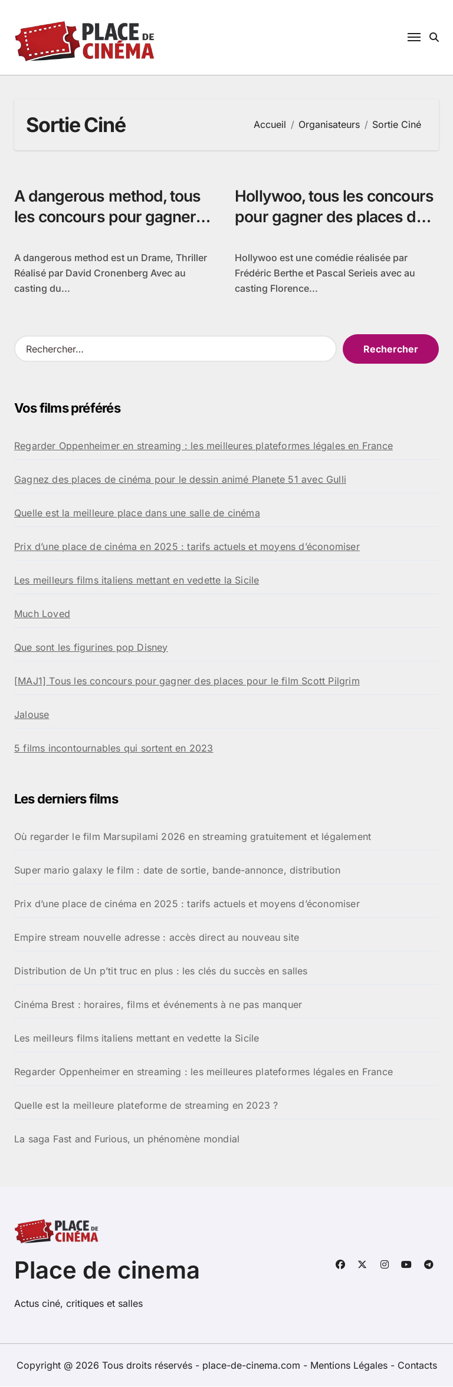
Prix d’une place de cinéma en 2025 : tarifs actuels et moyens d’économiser (187, 547)
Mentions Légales (350, 1366)
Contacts (417, 1366)
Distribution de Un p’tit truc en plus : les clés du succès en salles (161, 971)
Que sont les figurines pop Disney (91, 648)
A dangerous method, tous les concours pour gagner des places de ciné (110, 216)
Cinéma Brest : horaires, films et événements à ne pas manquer (158, 1005)
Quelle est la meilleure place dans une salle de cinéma (137, 513)
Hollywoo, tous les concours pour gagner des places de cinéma (336, 216)
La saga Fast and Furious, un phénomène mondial (126, 1139)
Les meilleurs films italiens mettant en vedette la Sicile (136, 581)
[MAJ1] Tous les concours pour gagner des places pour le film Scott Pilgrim (187, 681)
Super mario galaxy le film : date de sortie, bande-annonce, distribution (177, 871)
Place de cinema (107, 1270)
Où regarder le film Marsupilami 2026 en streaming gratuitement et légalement (192, 837)
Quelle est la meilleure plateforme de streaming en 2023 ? (146, 1106)
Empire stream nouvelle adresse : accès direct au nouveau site (156, 938)
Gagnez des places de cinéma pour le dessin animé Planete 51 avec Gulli (180, 480)
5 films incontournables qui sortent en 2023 (114, 749)
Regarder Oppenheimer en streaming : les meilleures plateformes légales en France (203, 446)
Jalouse (31, 715)
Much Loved (42, 614)
